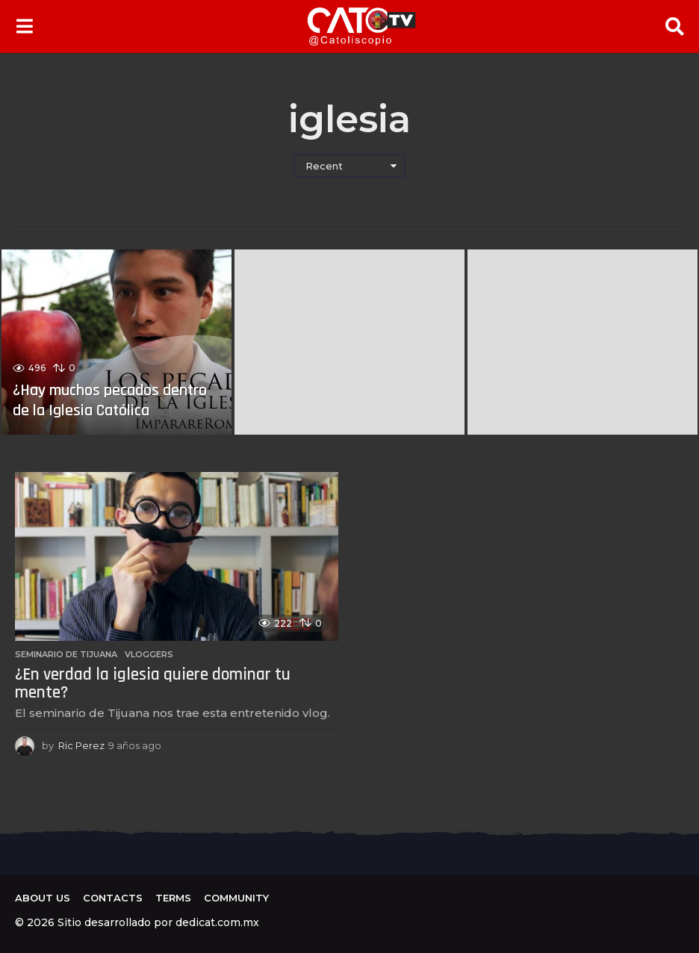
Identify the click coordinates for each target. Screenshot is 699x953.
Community (236, 898)
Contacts (113, 898)
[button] (24, 26)
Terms (173, 898)
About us (42, 898)
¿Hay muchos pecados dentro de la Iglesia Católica (110, 400)
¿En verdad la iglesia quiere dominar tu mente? (153, 684)
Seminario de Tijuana (66, 654)
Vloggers (149, 654)
